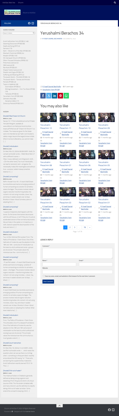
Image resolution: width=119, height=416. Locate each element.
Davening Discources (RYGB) (12, 44)
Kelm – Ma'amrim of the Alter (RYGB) (15, 51)
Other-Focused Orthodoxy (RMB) (14, 60)
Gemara (5, 48)
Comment (46, 246)
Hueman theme (30, 411)
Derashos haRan (10, 101)
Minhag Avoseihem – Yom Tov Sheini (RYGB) (20, 89)
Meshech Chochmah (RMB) (12, 53)
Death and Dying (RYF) (10, 46)
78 (85, 227)
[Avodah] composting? (10, 177)
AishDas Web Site (9, 3)
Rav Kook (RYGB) (8, 68)
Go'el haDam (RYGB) (11, 87)
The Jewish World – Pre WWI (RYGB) (15, 77)
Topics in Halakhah (9, 84)
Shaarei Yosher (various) (11, 70)
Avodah (6, 112)
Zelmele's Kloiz (8, 99)
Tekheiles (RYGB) (10, 94)
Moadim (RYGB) (8, 56)
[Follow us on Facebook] (29, 23)
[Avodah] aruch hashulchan (12, 343)
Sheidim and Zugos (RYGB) (12, 72)
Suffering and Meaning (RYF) (12, 75)
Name (44, 261)
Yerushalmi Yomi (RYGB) (51, 90)
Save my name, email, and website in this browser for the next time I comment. (70, 276)
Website (45, 268)
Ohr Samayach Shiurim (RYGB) (13, 58)
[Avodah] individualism (10, 146)
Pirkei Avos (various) (9, 63)
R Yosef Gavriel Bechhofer (52, 39)
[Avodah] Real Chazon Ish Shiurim (14, 116)
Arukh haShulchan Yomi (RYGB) (13, 41)
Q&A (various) (7, 65)
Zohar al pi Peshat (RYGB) (11, 103)
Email (81, 261)
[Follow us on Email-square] (32, 23)
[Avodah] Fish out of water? (12, 371)
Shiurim (20, 3)
